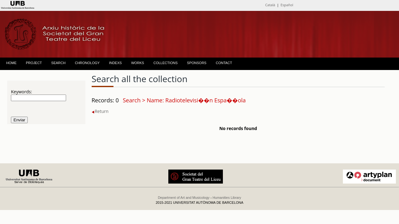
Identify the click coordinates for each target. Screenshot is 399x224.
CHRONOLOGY (87, 63)
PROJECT (34, 63)
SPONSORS (196, 63)
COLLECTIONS (165, 63)
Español (287, 4)
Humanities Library (227, 197)
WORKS (137, 63)
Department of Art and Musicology (183, 197)
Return (100, 111)
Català (270, 4)
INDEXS (115, 63)
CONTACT (224, 63)
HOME (11, 63)
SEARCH (58, 63)
